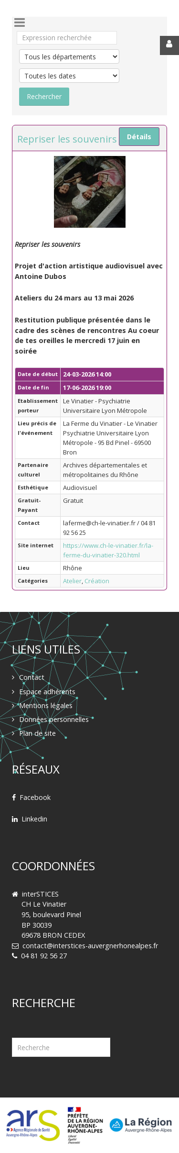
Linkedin (34, 818)
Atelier (72, 580)
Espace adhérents (47, 691)
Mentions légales (46, 705)
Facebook (35, 797)
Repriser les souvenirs (67, 139)
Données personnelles (54, 719)
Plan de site (37, 733)
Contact (31, 677)
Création (96, 580)
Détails (139, 136)
